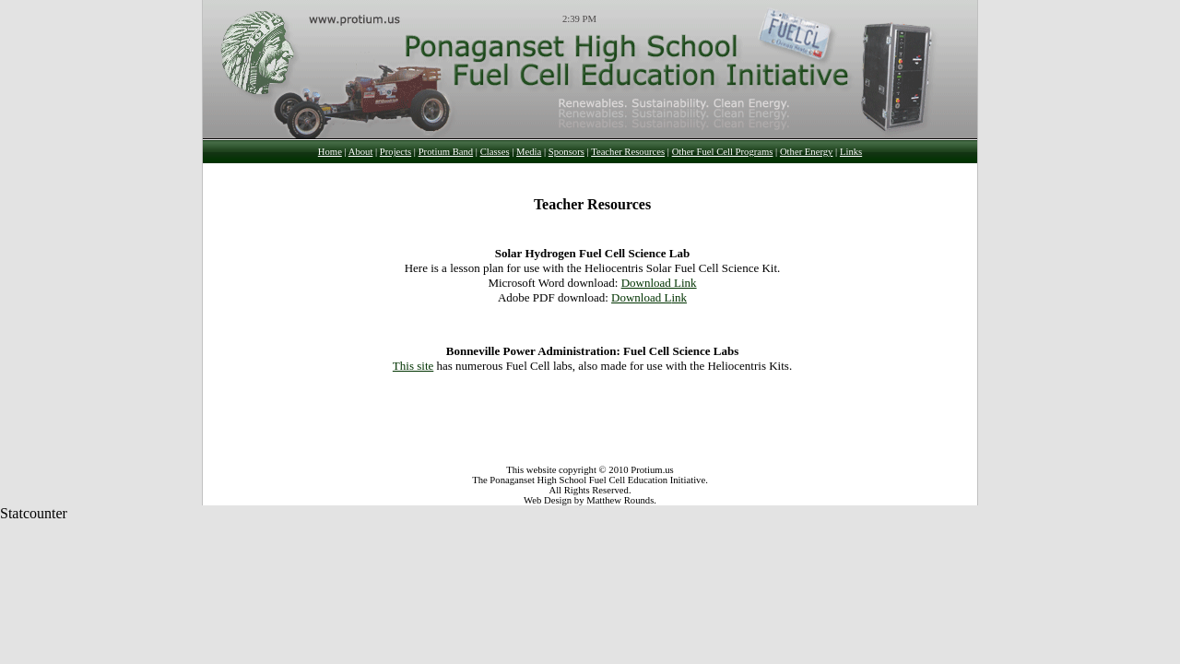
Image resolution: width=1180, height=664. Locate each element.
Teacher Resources (628, 152)
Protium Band (446, 152)
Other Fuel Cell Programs (722, 152)
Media (528, 152)
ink (689, 283)
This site (413, 366)
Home (330, 152)
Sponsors (566, 152)
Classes (495, 152)
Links (851, 152)
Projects (395, 152)
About (360, 152)
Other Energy (806, 152)
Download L (651, 283)
